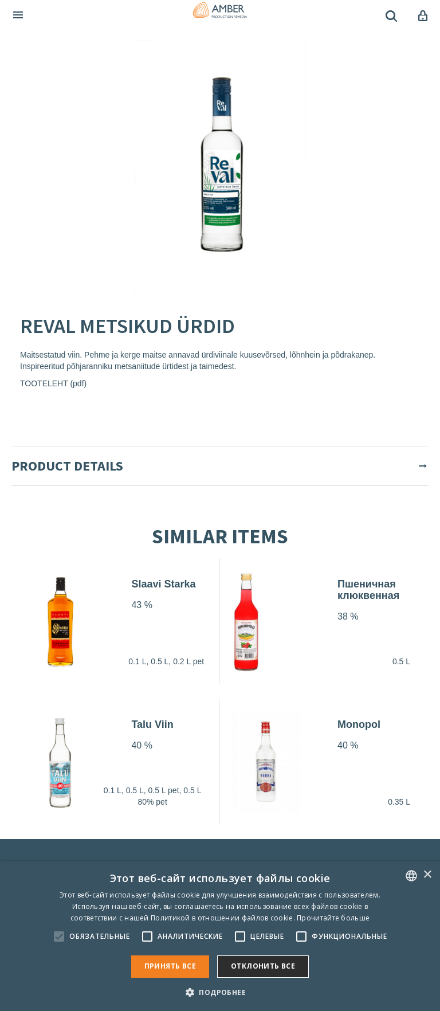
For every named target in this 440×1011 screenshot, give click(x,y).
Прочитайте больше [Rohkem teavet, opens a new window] (333, 918)
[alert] (220, 936)
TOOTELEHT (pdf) (53, 383)
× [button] (427, 875)
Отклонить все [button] (263, 966)
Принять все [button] (170, 966)
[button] (220, 991)
